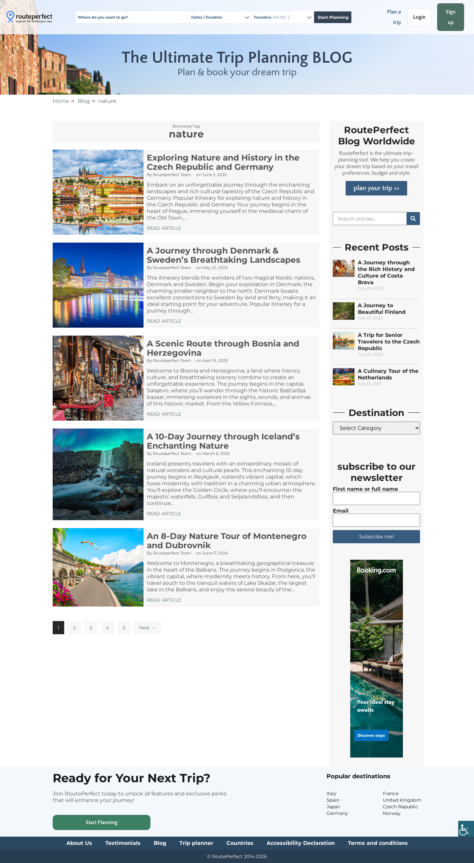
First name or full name (365, 489)
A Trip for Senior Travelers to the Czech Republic (389, 341)
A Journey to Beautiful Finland (382, 308)
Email (341, 511)
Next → (147, 628)
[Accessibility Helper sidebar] (466, 829)
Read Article (164, 228)
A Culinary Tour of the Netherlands (388, 374)
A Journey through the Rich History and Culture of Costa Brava (386, 272)
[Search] (413, 218)
